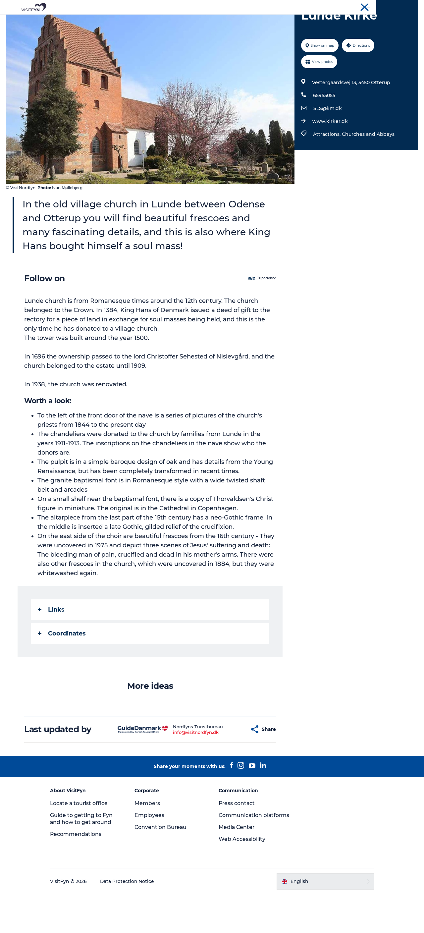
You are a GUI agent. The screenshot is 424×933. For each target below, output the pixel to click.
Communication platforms (241, 850)
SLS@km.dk (327, 140)
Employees (152, 847)
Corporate (363, 6)
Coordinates (62, 665)
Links (51, 641)
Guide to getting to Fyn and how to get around (87, 850)
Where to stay (280, 21)
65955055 (324, 127)
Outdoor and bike (188, 21)
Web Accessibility (242, 877)
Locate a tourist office (85, 835)
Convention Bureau (398, 6)
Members (150, 835)
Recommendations (82, 865)
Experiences (141, 21)
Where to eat (237, 21)
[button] (232, 761)
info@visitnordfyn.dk (183, 763)
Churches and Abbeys (368, 166)
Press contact (237, 835)
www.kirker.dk (329, 153)
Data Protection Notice (133, 920)
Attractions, (327, 166)
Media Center (237, 865)
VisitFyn (339, 6)
